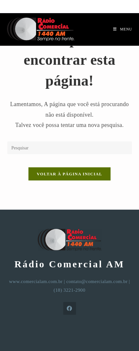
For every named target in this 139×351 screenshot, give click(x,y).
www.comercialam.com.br (35, 281)
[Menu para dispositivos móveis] (122, 29)
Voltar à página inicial (69, 173)
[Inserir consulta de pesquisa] (69, 147)
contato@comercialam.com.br (96, 281)
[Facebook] (69, 308)
